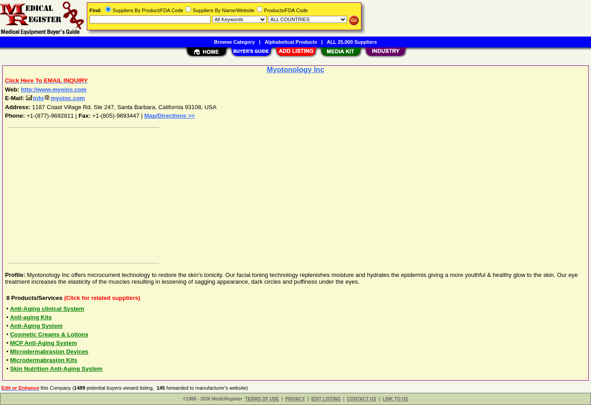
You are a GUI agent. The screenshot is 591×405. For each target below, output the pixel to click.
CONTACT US (361, 398)
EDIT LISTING (326, 398)
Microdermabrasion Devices (49, 351)
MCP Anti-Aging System (43, 343)
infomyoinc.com (55, 98)
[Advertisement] (277, 193)
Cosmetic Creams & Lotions (49, 334)
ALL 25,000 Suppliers (352, 42)
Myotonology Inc (295, 70)
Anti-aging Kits (31, 317)
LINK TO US (395, 398)
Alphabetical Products (291, 42)
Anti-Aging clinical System (47, 308)
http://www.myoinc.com (53, 89)
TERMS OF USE (262, 398)
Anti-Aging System (36, 325)
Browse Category (234, 42)
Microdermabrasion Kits (43, 360)
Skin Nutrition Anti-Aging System (56, 368)
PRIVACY (295, 398)
